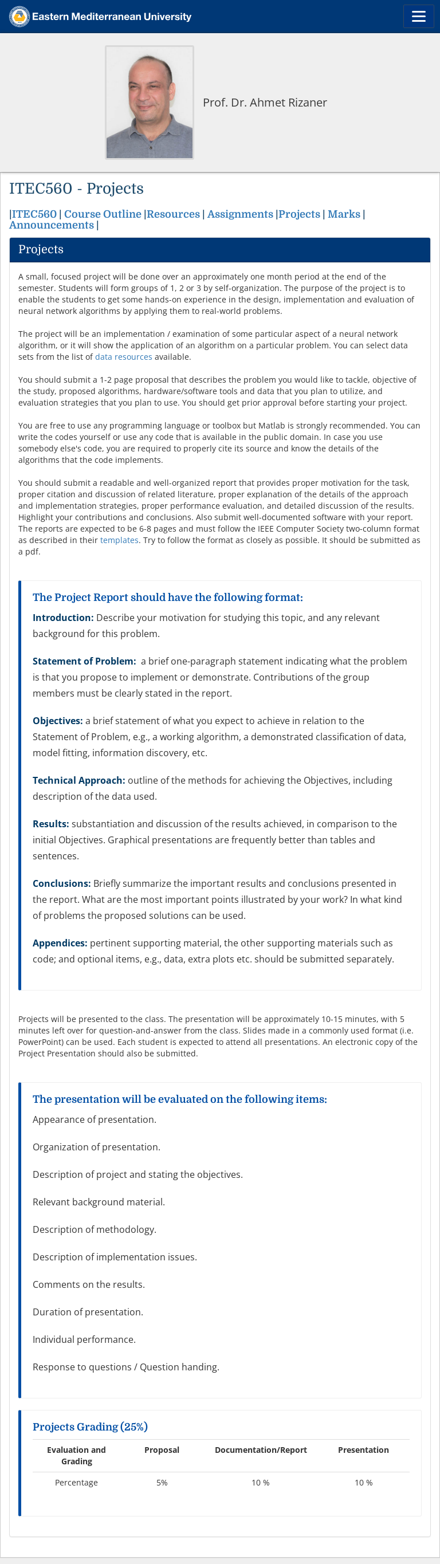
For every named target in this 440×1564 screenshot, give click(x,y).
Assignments (240, 214)
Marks (345, 214)
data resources (123, 356)
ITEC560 (34, 214)
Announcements (51, 225)
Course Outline (103, 214)
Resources (173, 214)
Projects (300, 214)
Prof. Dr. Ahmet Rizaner (265, 102)
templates (119, 540)
